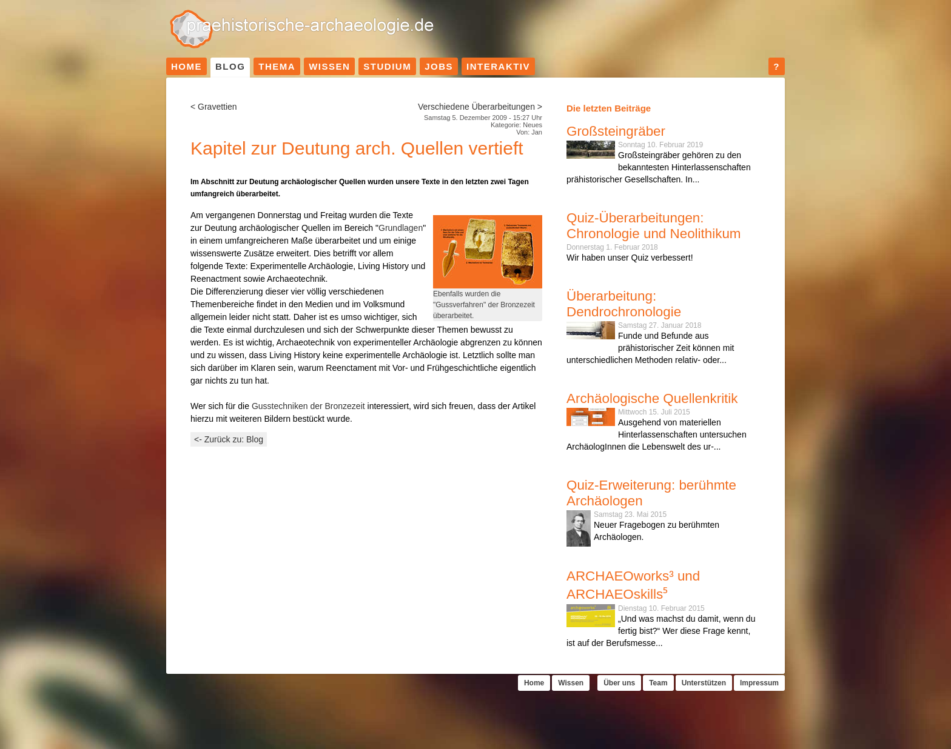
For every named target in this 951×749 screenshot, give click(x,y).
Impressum (759, 683)
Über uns (619, 683)
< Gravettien (213, 107)
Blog (230, 66)
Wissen (329, 66)
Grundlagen (400, 228)
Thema (276, 66)
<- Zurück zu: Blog (228, 439)
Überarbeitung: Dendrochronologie (623, 303)
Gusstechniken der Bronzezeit (308, 406)
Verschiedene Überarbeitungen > (480, 107)
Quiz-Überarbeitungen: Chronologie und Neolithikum (653, 225)
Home (186, 66)
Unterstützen (704, 683)
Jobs (439, 66)
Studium (387, 66)
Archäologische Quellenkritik (652, 398)
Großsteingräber (615, 131)
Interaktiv (498, 66)
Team (658, 683)
